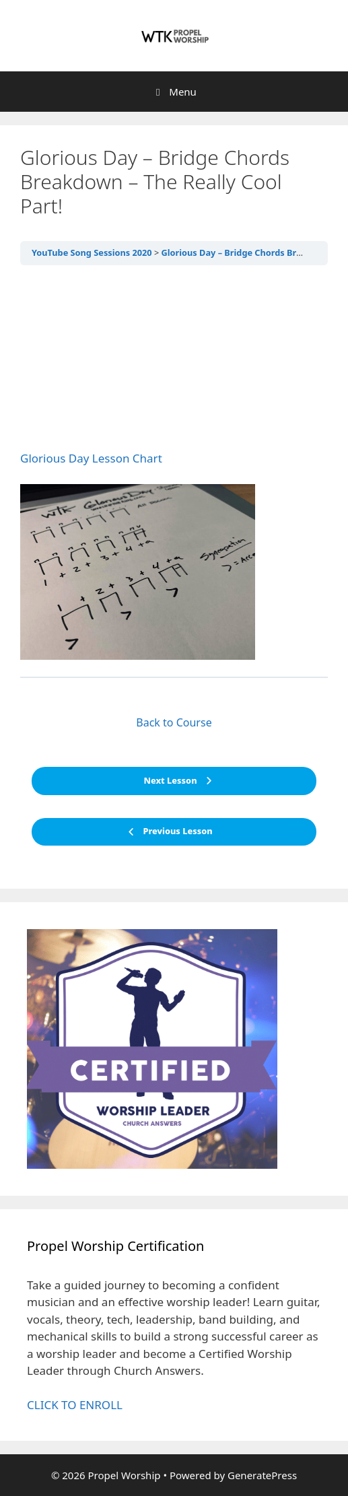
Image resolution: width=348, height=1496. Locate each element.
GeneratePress (262, 1475)
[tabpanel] (174, 468)
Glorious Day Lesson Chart (91, 458)
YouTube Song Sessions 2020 (92, 252)
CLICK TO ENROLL (75, 1405)
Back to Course (173, 722)
